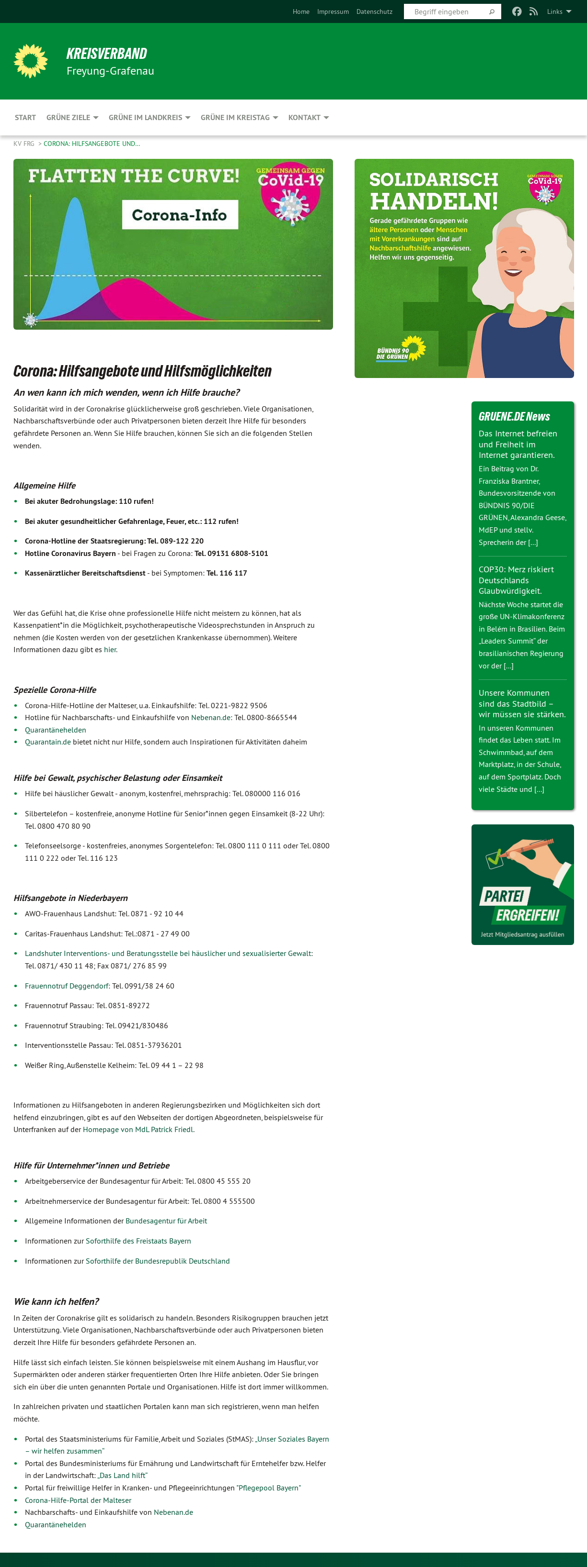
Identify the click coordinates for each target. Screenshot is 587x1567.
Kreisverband (107, 53)
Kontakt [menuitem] (304, 117)
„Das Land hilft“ (122, 1475)
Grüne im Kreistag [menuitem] (235, 117)
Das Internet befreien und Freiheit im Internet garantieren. (518, 444)
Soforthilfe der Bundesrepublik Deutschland (158, 1261)
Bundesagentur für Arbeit (166, 1220)
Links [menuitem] (555, 11)
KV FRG (24, 143)
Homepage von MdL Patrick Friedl (138, 1129)
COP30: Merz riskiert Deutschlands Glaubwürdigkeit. (516, 580)
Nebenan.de (210, 717)
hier (110, 649)
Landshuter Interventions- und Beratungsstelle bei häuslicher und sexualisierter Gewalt (168, 953)
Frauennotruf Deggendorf (66, 985)
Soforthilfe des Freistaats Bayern (138, 1240)
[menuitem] (301, 11)
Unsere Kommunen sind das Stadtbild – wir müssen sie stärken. (522, 703)
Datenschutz (374, 11)
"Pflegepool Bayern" (268, 1487)
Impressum (333, 11)
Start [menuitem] (25, 117)
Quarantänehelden (55, 729)
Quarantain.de (48, 741)
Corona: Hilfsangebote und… (92, 143)
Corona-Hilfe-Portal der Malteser (78, 1500)
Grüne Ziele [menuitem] (68, 117)
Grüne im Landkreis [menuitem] (145, 117)
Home (301, 11)
